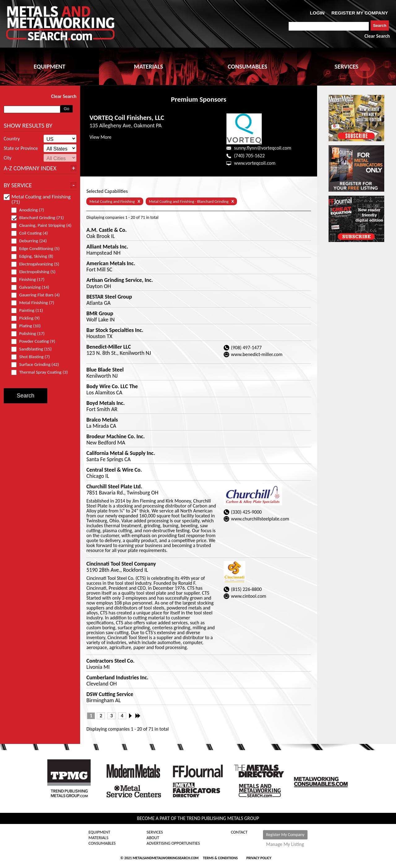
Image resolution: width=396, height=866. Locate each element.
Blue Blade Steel (105, 369)
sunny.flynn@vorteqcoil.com (262, 148)
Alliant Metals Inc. (107, 246)
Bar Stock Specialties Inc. (114, 330)
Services (155, 832)
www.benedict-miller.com (256, 354)
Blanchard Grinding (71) (40, 217)
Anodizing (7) (30, 210)
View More (100, 137)
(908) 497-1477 (246, 347)
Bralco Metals (102, 419)
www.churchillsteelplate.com (260, 519)
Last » (138, 715)
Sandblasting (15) (34, 349)
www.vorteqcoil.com (254, 163)
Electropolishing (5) (36, 272)
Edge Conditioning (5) (38, 248)
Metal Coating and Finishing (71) (37, 199)
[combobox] (329, 26)
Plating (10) (28, 326)
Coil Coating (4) (32, 233)
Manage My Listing (285, 844)
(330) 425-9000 (246, 512)
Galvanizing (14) (32, 287)
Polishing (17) (30, 333)
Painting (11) (29, 310)
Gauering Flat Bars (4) (38, 295)
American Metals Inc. (110, 263)
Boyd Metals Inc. (105, 403)
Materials (98, 838)
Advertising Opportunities (173, 843)
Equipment (99, 832)
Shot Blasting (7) (33, 356)
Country (12, 138)
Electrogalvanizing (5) (37, 264)
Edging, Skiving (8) (34, 256)
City (7, 157)
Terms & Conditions (220, 858)
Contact (239, 832)
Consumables (102, 843)
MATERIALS (148, 66)
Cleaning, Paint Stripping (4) (41, 225)
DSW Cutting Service (109, 694)
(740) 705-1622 (249, 156)
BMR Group (99, 313)
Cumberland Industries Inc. (117, 677)
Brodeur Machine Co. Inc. (115, 436)
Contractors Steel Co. (110, 661)
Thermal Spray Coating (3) (41, 372)
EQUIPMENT (49, 66)
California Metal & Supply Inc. (120, 453)
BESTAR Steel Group (109, 296)
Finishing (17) (30, 279)
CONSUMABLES (247, 66)
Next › (132, 715)
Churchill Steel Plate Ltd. (114, 486)
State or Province (21, 148)
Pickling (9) (28, 318)
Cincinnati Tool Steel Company (121, 564)
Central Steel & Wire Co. (114, 470)
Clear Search (377, 36)
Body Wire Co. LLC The (112, 386)
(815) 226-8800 (246, 589)
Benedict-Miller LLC (108, 347)
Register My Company (285, 834)
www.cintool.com (248, 596)
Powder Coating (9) (35, 341)
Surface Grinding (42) (37, 364)
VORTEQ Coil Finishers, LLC (126, 117)
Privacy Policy (258, 858)
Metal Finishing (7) (35, 302)
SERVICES (347, 66)
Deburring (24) (31, 241)
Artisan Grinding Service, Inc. (119, 280)
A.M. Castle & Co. (106, 230)
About (153, 838)
